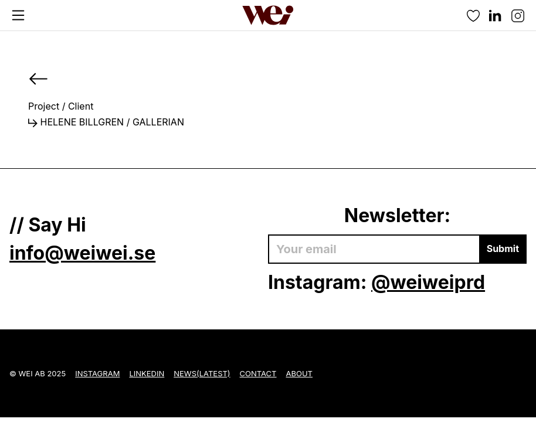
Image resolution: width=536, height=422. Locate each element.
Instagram (97, 373)
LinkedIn (146, 373)
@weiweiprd (428, 282)
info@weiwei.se (82, 252)
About (299, 373)
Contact (258, 373)
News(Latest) (202, 373)
